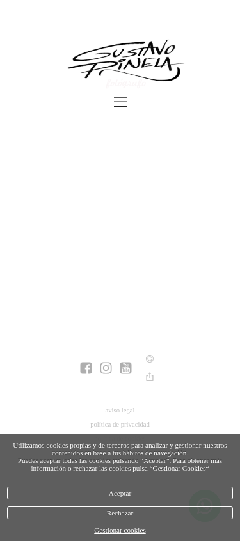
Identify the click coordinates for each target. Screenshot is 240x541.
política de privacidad (120, 424)
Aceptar (120, 493)
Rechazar (120, 513)
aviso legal (119, 410)
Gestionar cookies (119, 530)
